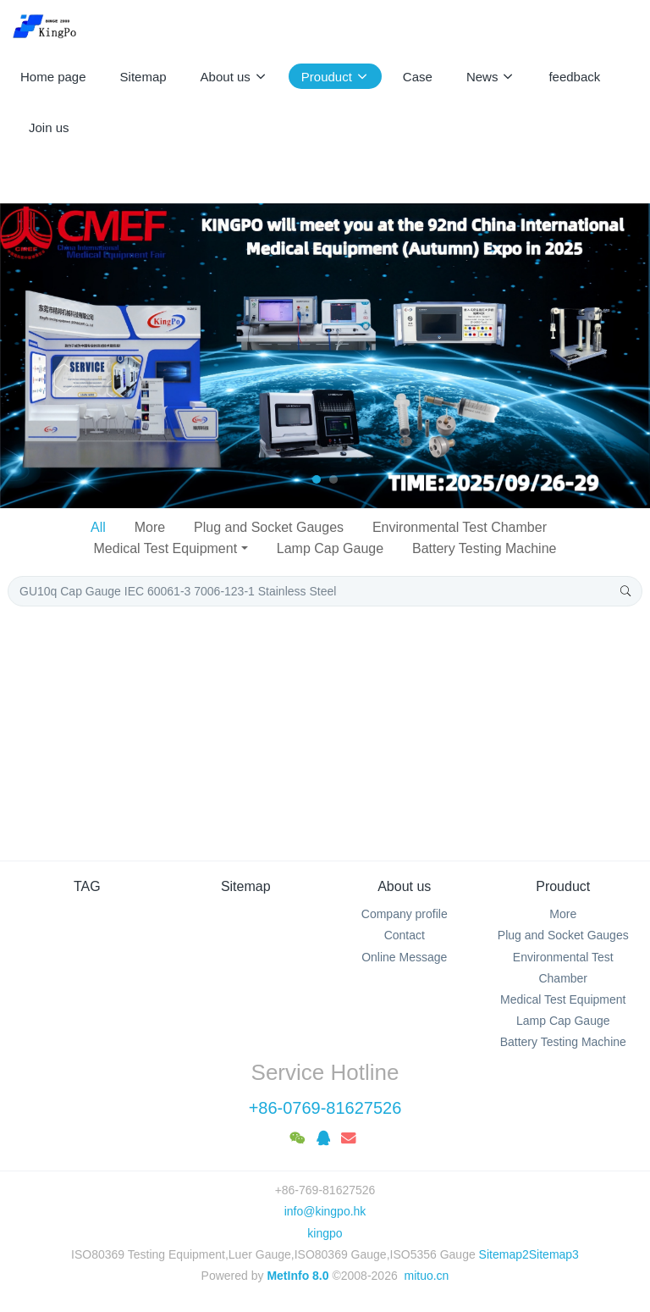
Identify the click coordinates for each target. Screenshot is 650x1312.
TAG (87, 886)
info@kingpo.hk (325, 1211)
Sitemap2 (504, 1254)
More (150, 527)
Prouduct (563, 886)
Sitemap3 (554, 1254)
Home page (53, 76)
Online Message (404, 957)
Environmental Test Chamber (459, 527)
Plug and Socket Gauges (269, 527)
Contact (404, 935)
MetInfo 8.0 (297, 1275)
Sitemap (246, 886)
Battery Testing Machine (484, 548)
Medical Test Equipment (166, 548)
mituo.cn (426, 1275)
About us (404, 886)
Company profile (404, 914)
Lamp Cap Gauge (330, 548)
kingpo (324, 1233)
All (98, 527)
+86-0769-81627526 (325, 1108)
